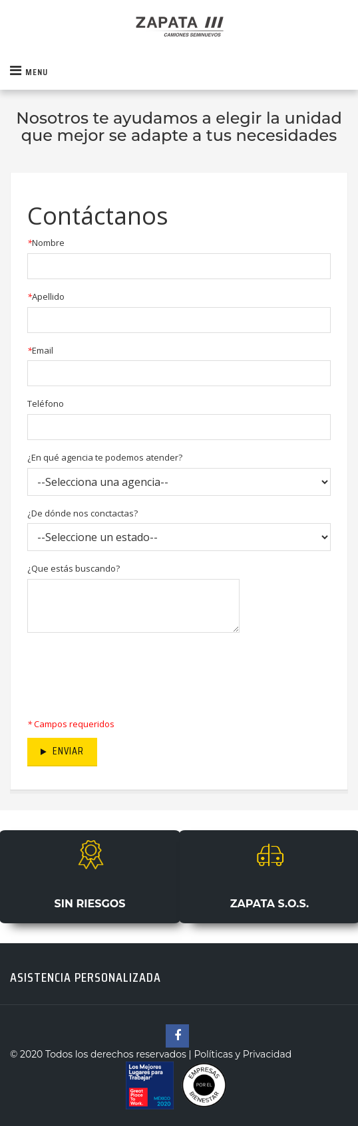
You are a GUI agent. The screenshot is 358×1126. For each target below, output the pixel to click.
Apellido (46, 296)
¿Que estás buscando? (73, 568)
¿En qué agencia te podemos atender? (104, 457)
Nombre (46, 243)
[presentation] (128, 671)
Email (40, 350)
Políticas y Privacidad (241, 1054)
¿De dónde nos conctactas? (82, 513)
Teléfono (45, 403)
